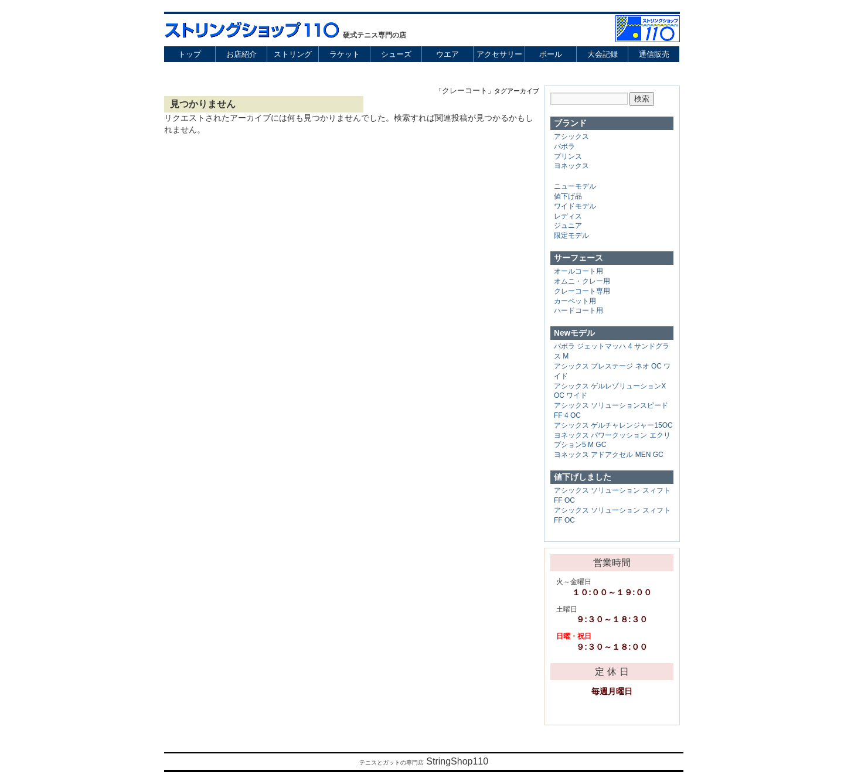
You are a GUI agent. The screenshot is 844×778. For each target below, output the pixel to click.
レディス (568, 216)
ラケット (344, 54)
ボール (550, 54)
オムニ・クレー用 (582, 281)
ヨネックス (571, 166)
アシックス (571, 136)
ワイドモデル (575, 206)
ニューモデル (575, 186)
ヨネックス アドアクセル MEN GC (608, 455)
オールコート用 (578, 271)
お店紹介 (241, 54)
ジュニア (568, 225)
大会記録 (602, 54)
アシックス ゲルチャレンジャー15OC (613, 425)
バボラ (564, 146)
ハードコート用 (578, 310)
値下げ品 (568, 196)
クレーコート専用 (582, 291)
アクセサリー (499, 54)
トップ (189, 54)
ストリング (293, 54)
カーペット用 (575, 301)
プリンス (568, 156)
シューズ (396, 54)
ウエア (447, 54)
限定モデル (571, 235)
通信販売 (654, 54)
